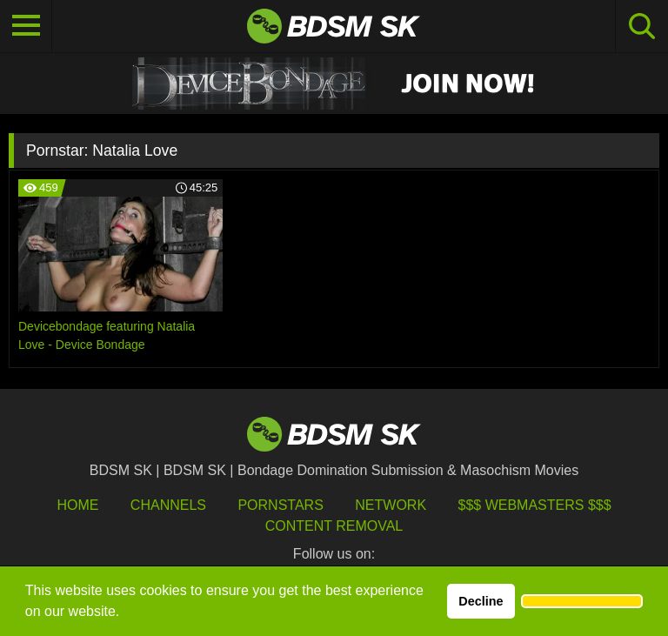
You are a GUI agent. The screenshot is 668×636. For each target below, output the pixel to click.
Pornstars (280, 505)
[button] (582, 601)
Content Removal (334, 526)
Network (390, 505)
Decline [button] (480, 601)
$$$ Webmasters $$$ (534, 505)
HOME (77, 505)
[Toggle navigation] (26, 26)
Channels (168, 505)
